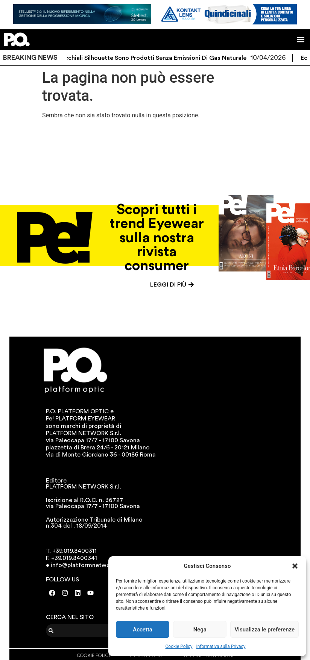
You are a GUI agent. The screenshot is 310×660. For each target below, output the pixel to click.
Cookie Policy (179, 646)
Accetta (142, 629)
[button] (295, 566)
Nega (200, 629)
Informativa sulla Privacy (220, 646)
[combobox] (92, 630)
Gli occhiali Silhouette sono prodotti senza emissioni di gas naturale (154, 58)
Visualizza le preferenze (264, 629)
